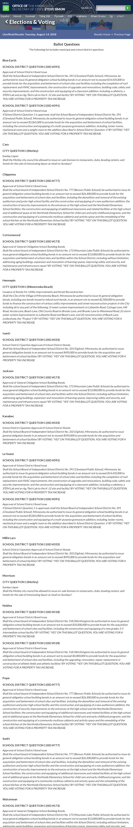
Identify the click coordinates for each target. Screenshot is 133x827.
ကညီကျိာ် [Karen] (64, 20)
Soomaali (30, 16)
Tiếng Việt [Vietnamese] (44, 16)
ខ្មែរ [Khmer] (111, 16)
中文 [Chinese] (70, 16)
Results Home (102, 34)
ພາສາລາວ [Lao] (81, 16)
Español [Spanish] (5, 16)
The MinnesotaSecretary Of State (38, 7)
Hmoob (17, 16)
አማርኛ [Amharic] (120, 16)
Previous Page (122, 34)
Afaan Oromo (98, 16)
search (87, 7)
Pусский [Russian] (58, 16)
